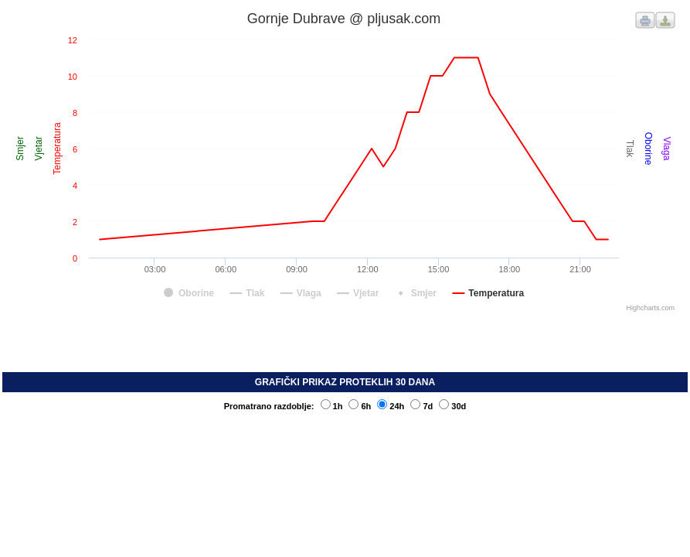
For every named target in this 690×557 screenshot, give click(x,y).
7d (421, 406)
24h (390, 406)
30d (452, 406)
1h (332, 406)
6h (359, 406)
